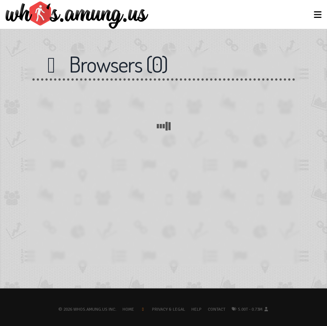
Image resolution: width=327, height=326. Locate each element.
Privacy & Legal (168, 309)
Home (128, 309)
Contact (216, 309)
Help (196, 309)
